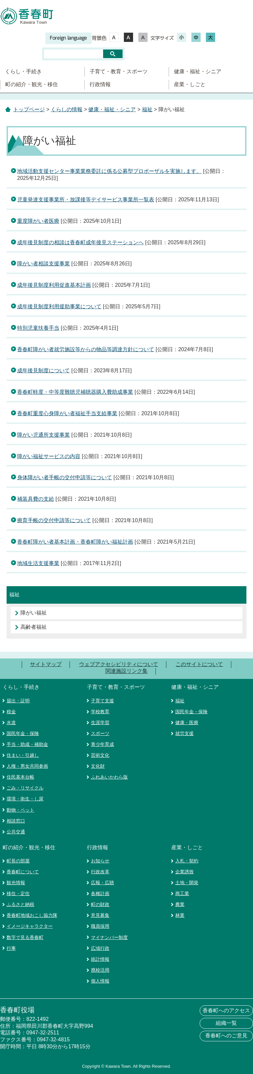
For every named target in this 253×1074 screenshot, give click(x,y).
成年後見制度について (43, 370)
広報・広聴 (102, 882)
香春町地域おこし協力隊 (32, 915)
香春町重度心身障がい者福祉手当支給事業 (67, 413)
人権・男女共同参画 (27, 766)
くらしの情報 (66, 109)
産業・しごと (190, 84)
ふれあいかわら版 (109, 777)
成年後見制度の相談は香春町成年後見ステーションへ (80, 242)
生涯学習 (100, 722)
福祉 (147, 109)
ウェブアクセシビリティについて (118, 664)
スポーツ (100, 733)
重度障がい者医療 (38, 221)
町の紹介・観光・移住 (31, 84)
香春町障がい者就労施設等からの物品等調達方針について (85, 349)
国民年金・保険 (23, 733)
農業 (179, 904)
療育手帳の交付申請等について (54, 520)
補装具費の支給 (35, 499)
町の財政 (100, 904)
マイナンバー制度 (109, 937)
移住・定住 (18, 893)
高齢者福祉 (33, 627)
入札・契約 (186, 860)
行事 (11, 948)
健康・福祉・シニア (197, 71)
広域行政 (100, 948)
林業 (179, 915)
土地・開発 (186, 882)
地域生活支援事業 (38, 563)
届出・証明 (18, 700)
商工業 (182, 893)
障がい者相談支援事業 (43, 263)
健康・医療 (186, 722)
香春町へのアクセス (226, 1010)
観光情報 (16, 882)
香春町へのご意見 (226, 1035)
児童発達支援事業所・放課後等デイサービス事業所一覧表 (85, 199)
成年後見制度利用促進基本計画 (54, 285)
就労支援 (184, 733)
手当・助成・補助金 (27, 744)
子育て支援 (102, 700)
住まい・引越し (23, 755)
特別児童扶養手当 (38, 328)
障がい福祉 (33, 613)
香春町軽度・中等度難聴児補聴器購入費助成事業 (75, 392)
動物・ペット (20, 810)
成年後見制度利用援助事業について (59, 306)
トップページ (29, 109)
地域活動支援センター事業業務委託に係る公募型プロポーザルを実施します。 (109, 171)
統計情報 (100, 959)
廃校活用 (100, 970)
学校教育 (100, 711)
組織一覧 (226, 1023)
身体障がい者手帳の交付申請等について (64, 477)
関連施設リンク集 (126, 671)
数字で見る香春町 (25, 937)
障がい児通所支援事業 (43, 435)
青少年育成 (102, 744)
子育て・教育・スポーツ (119, 71)
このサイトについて (199, 664)
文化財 (98, 766)
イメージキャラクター (30, 926)
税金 (11, 711)
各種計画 (100, 893)
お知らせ (100, 860)
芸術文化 (100, 755)
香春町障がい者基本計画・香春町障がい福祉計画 (75, 542)
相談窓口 (16, 820)
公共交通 (16, 831)
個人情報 (100, 981)
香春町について (23, 871)
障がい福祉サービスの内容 (48, 456)
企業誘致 (184, 871)
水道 (11, 722)
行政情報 (100, 84)
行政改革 (100, 871)
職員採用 (100, 926)
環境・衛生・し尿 (25, 798)
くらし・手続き (23, 71)
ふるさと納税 (20, 904)
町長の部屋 (18, 860)
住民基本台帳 (20, 777)
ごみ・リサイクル (25, 787)
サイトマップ (46, 664)
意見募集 (100, 915)
